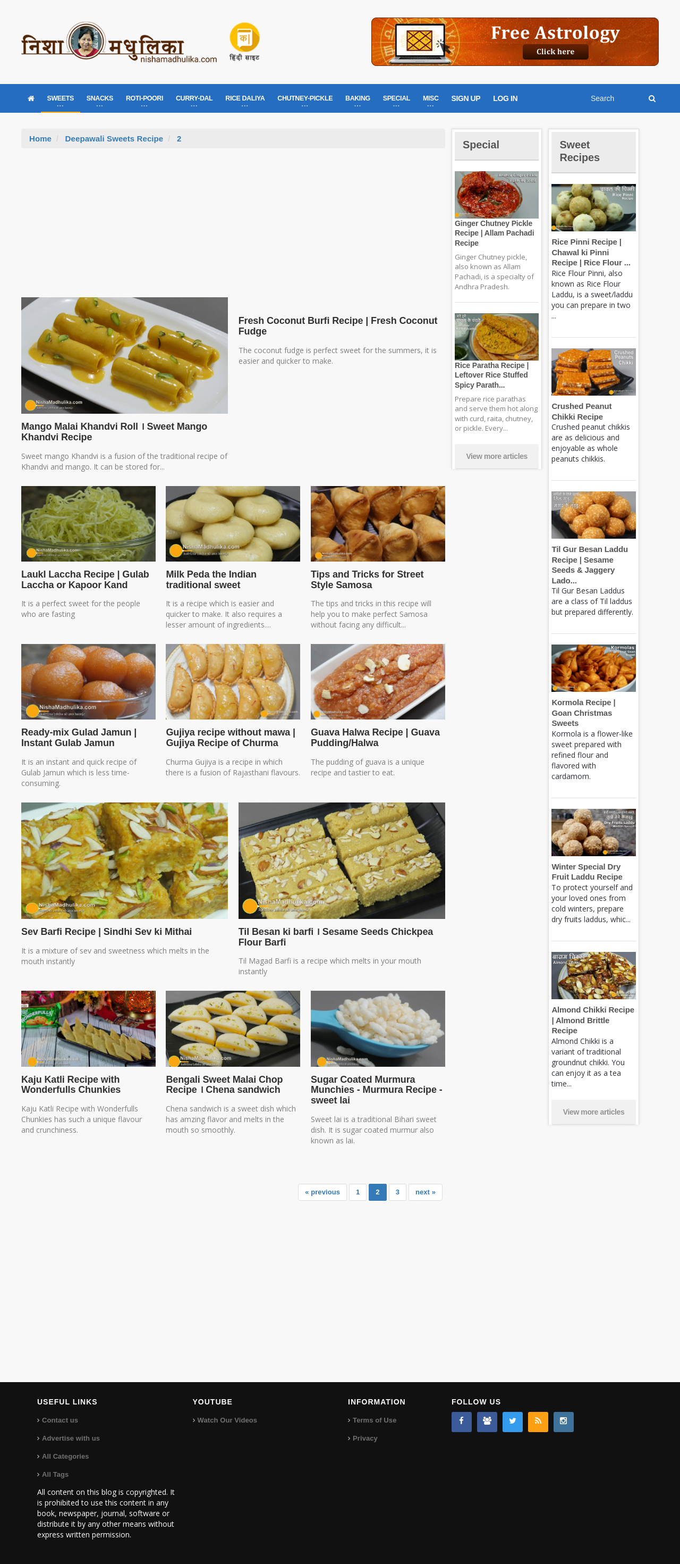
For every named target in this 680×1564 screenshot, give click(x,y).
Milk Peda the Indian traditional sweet (233, 579)
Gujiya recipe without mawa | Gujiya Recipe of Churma (228, 737)
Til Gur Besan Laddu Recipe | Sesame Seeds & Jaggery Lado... (593, 559)
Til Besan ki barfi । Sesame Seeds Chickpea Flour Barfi (333, 937)
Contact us (60, 1420)
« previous (323, 1192)
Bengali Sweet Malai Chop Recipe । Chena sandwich (222, 1084)
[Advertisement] (233, 228)
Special (482, 144)
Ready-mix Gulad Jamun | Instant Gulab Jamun (77, 737)
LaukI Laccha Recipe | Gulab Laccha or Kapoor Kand (83, 579)
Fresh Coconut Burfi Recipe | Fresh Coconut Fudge (335, 326)
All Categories (65, 1456)
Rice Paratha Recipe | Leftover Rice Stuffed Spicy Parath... (490, 375)
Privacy (365, 1438)
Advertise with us (70, 1438)
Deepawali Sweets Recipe (113, 138)
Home (40, 138)
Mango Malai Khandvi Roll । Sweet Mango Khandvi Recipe (111, 431)
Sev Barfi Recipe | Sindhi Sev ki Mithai (103, 931)
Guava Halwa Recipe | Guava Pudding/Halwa (373, 737)
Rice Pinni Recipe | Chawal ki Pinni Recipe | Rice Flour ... (592, 252)
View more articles (497, 456)
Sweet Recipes (581, 151)
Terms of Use (374, 1420)
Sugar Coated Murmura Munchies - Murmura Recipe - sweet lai (374, 1090)
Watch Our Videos (227, 1420)
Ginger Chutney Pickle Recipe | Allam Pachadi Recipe (493, 233)
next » (425, 1192)
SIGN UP (466, 98)
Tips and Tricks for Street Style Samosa (377, 579)
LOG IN (505, 98)
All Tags (55, 1474)
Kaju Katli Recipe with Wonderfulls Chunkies (69, 1084)
